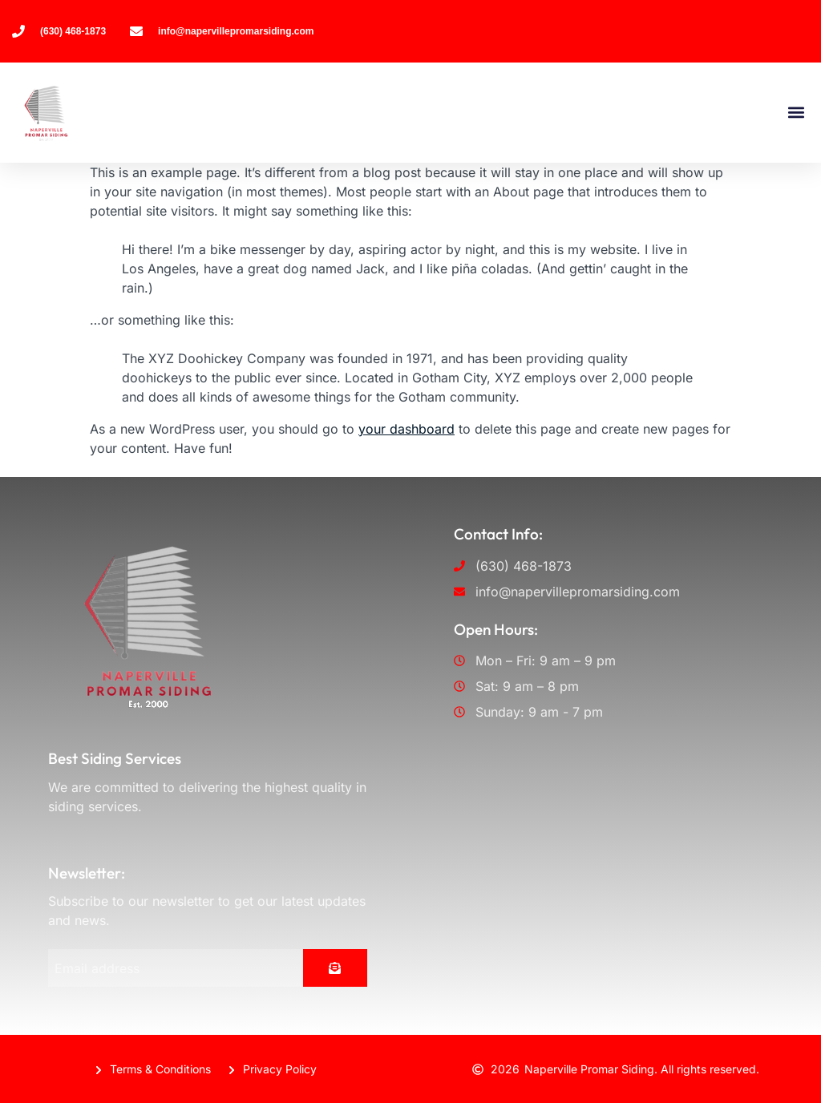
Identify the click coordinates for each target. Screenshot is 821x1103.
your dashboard (406, 429)
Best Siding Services (114, 758)
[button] (796, 112)
